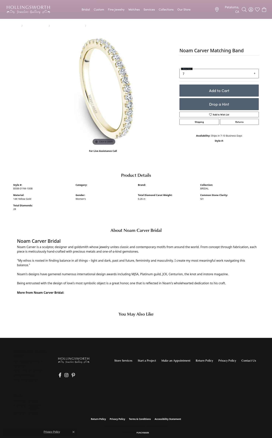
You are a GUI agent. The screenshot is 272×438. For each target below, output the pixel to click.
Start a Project (147, 360)
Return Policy (204, 360)
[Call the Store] (24, 375)
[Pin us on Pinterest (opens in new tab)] (69, 375)
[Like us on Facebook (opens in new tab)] (58, 375)
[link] (227, 9)
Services (149, 9)
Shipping (199, 121)
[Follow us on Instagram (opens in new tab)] (64, 375)
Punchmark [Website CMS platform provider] (143, 432)
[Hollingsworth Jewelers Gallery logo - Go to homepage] (28, 9)
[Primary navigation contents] (136, 9)
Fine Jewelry (116, 9)
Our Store (184, 9)
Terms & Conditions (140, 419)
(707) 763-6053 (103, 155)
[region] (104, 89)
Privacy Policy (227, 360)
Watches (134, 9)
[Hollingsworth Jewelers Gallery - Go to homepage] (73, 360)
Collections (166, 9)
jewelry (16, 26)
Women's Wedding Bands (36, 26)
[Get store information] (25, 380)
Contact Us (248, 360)
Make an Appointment (175, 360)
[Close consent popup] (73, 432)
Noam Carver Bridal (149, 188)
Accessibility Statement (168, 419)
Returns (239, 121)
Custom (99, 9)
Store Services (123, 360)
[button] (244, 9)
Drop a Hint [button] (219, 104)
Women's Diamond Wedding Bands (67, 26)
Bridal (86, 9)
